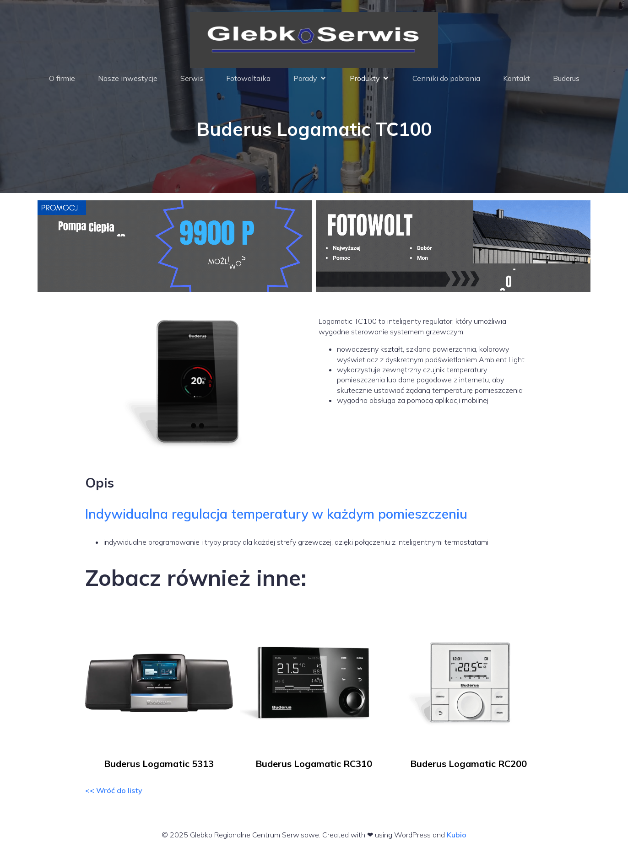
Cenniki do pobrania (446, 80)
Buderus (566, 80)
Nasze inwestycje (127, 80)
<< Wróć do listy (113, 794)
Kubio (456, 838)
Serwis (191, 80)
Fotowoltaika (248, 80)
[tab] (314, 518)
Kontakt (516, 80)
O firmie (62, 80)
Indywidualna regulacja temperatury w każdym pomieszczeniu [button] (276, 517)
